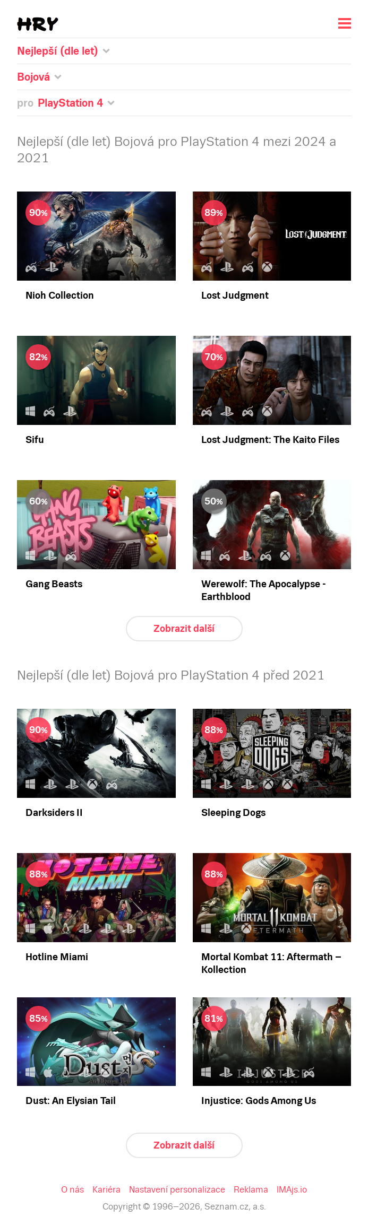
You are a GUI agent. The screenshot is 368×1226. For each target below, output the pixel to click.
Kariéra (106, 1190)
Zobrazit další (184, 628)
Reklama (251, 1190)
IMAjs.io (292, 1190)
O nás (72, 1190)
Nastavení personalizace (177, 1190)
